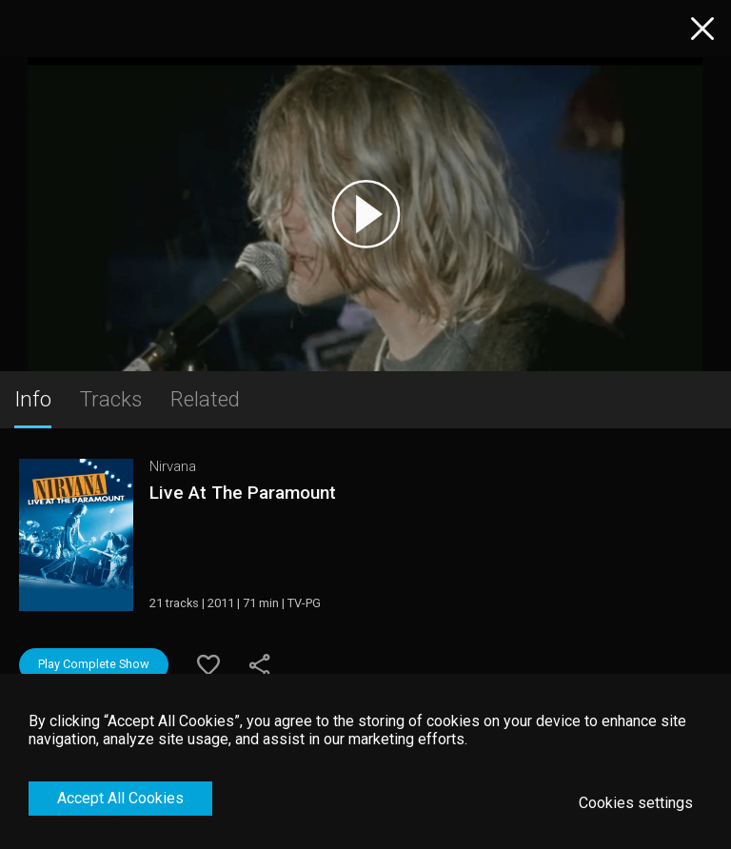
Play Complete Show (93, 664)
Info (32, 398)
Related (205, 398)
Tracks (111, 398)
